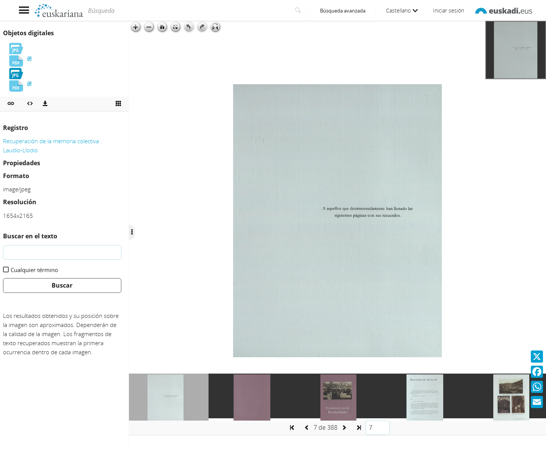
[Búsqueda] (186, 10)
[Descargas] (45, 104)
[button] (11, 104)
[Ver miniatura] (118, 104)
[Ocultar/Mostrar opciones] (132, 232)
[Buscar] (298, 10)
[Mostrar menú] (23, 10)
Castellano (402, 10)
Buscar (62, 285)
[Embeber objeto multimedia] (30, 104)
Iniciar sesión (448, 10)
